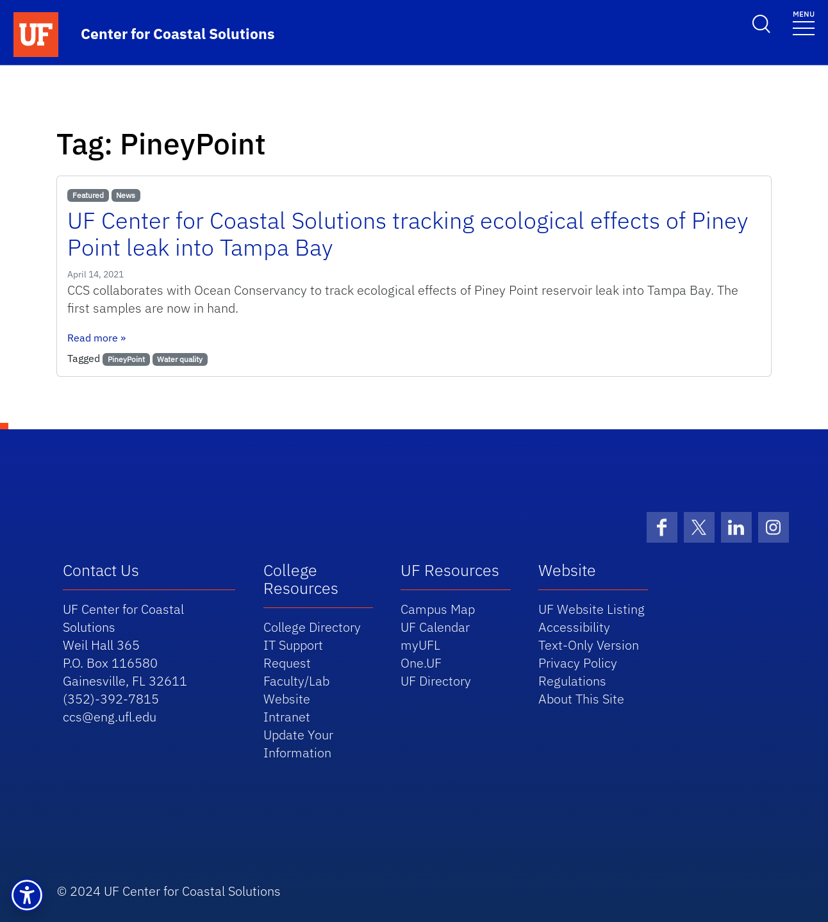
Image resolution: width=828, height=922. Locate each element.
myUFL (420, 645)
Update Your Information (298, 743)
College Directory (312, 627)
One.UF (421, 662)
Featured (88, 195)
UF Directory (436, 680)
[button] (27, 895)
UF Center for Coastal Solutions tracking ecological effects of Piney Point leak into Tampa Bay (407, 233)
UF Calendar (435, 627)
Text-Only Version (588, 645)
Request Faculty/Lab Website (296, 680)
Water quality (180, 359)
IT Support (293, 645)
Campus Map (438, 609)
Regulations (572, 680)
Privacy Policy (577, 662)
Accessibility (574, 627)
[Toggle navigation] (803, 22)
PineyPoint (126, 359)
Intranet (286, 716)
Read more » (96, 337)
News (125, 195)
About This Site (581, 698)
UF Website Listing (591, 609)
